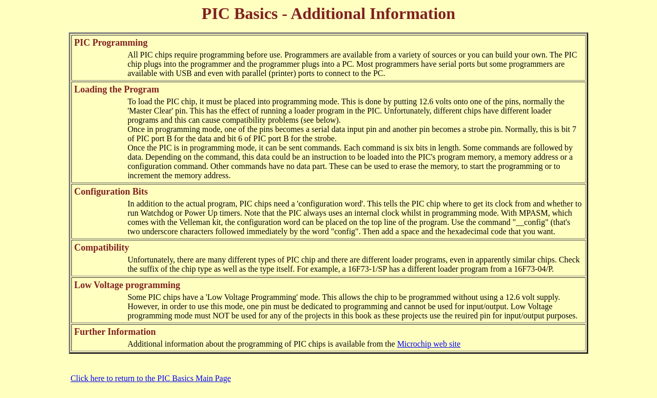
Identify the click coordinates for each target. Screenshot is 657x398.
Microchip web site (429, 343)
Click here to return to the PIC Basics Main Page (150, 378)
